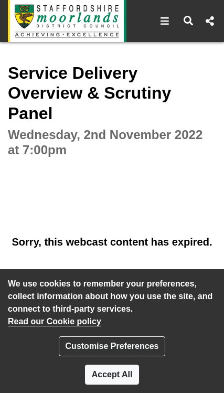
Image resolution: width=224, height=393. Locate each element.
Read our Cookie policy (54, 321)
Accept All (112, 374)
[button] (165, 21)
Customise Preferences (112, 346)
